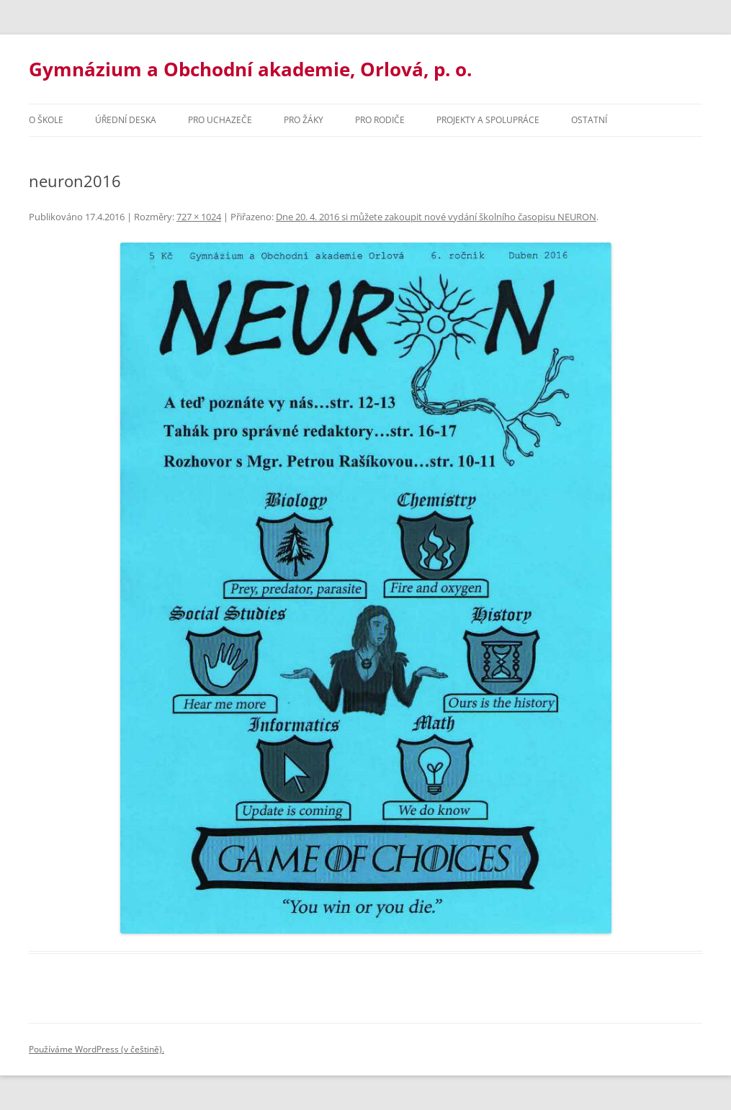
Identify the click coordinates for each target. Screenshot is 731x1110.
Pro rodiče (380, 120)
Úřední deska (125, 120)
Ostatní (589, 120)
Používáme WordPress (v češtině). (96, 1049)
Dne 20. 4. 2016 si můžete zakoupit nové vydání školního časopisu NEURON (436, 216)
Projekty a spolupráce (487, 120)
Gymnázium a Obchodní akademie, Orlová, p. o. (250, 69)
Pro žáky (303, 120)
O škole (46, 120)
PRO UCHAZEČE (220, 120)
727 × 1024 (198, 216)
